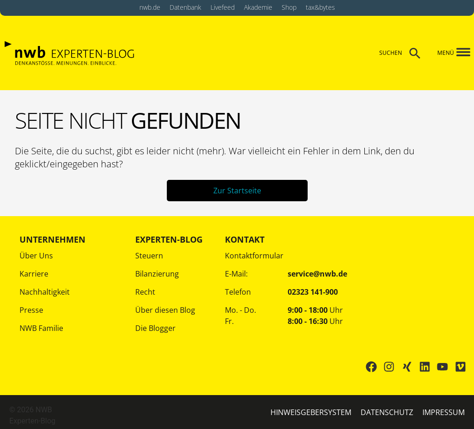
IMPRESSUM (443, 412)
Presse (31, 310)
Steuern (149, 256)
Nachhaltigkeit (45, 292)
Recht (145, 292)
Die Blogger (155, 328)
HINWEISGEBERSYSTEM (310, 412)
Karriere (34, 274)
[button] (458, 53)
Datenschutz (387, 412)
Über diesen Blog (165, 310)
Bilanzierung (157, 274)
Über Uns (36, 256)
